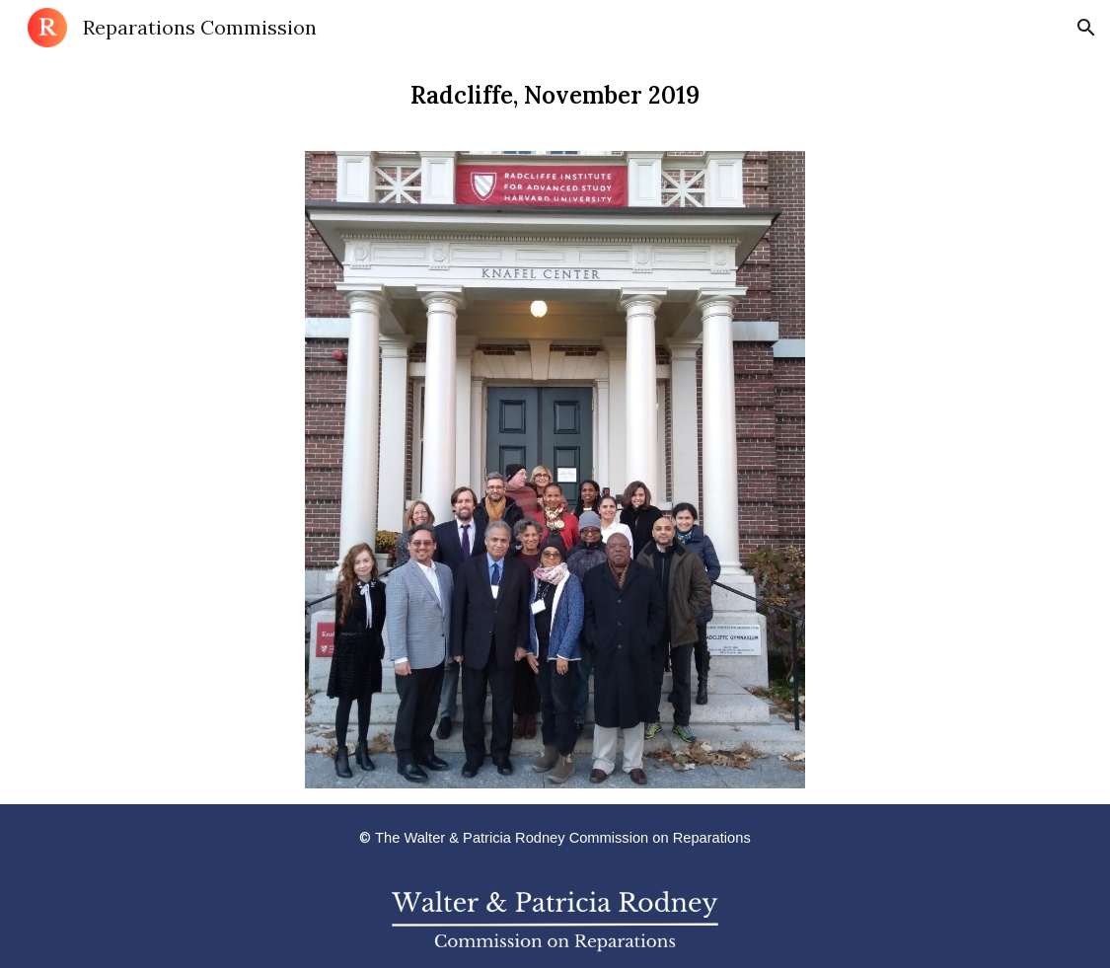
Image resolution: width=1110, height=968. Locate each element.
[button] (1086, 27)
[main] (554, 95)
